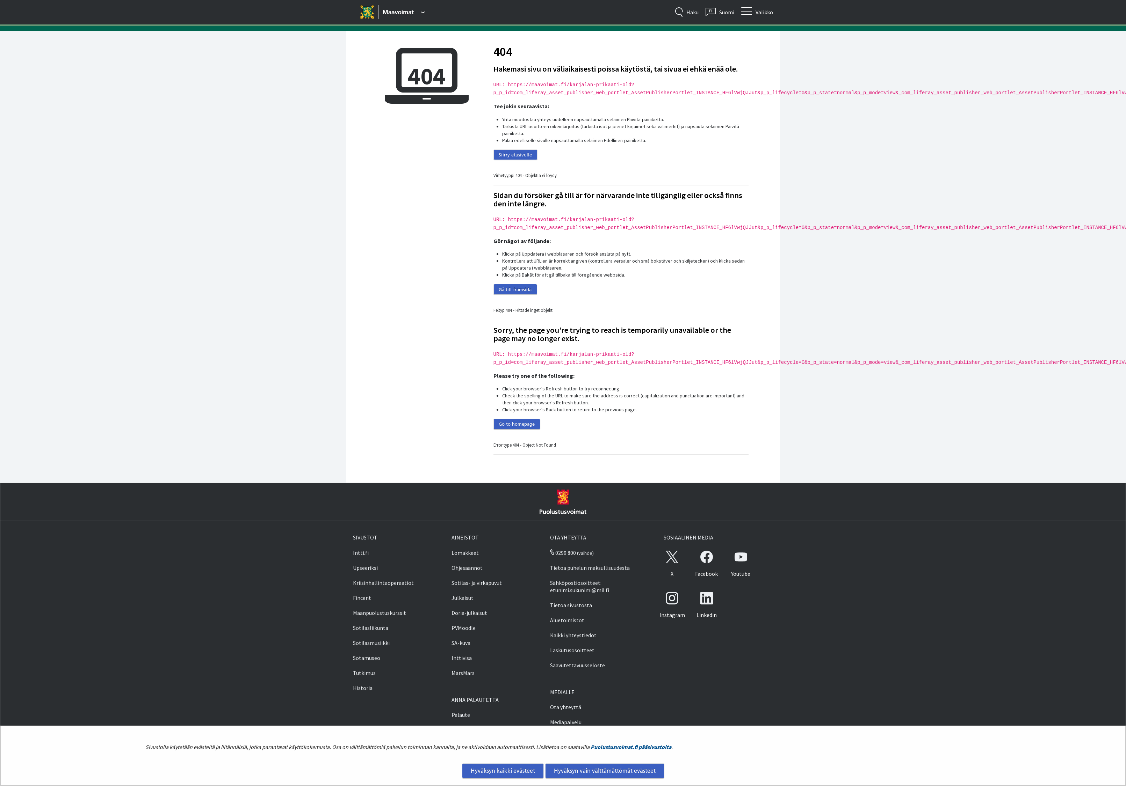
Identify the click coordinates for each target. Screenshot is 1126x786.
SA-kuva (461, 642)
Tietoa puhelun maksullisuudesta (590, 567)
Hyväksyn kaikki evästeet (503, 770)
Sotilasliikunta (370, 627)
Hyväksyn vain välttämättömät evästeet (605, 770)
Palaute (461, 714)
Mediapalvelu (566, 722)
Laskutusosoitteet (572, 650)
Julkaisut (463, 597)
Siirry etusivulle (515, 154)
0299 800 (563, 552)
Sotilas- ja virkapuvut (477, 582)
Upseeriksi (365, 567)
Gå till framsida (515, 289)
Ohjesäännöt (467, 567)
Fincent (362, 597)
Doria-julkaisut (469, 612)
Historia (363, 687)
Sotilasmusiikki (371, 642)
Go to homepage (517, 424)
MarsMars (463, 672)
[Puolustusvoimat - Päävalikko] (404, 12)
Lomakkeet (465, 552)
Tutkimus (364, 672)
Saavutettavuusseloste (577, 665)
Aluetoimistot (567, 620)
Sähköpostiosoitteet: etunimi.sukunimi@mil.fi (579, 586)
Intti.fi (361, 552)
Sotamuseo (366, 657)
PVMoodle (464, 627)
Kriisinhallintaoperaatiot (383, 582)
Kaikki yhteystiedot (573, 635)
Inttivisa (462, 657)
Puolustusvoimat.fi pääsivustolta (631, 746)
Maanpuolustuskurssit (379, 612)
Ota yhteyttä (565, 707)
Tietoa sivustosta (571, 605)
